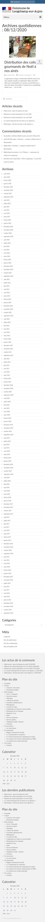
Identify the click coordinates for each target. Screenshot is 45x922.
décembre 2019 (8, 425)
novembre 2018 (8, 468)
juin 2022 (6, 325)
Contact (6, 685)
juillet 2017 (7, 520)
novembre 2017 (8, 507)
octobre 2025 (8, 193)
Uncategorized (27, 75)
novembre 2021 (8, 349)
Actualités (7, 683)
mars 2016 (7, 567)
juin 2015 (6, 586)
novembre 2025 (8, 190)
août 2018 (7, 477)
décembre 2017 (8, 504)
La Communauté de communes (15, 734)
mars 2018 (7, 494)
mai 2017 (6, 527)
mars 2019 (7, 454)
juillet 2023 (7, 283)
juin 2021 (6, 365)
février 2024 (7, 259)
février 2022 (7, 339)
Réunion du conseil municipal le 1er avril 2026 (18, 117)
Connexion (7, 637)
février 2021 (7, 378)
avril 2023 (7, 292)
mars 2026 (7, 177)
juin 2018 (6, 484)
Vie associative (8, 726)
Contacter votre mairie (13, 688)
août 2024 (7, 240)
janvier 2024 (7, 263)
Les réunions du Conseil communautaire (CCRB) (21, 739)
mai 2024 (6, 250)
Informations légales (12, 690)
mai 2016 (6, 560)
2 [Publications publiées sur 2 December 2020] (10, 763)
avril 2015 (7, 593)
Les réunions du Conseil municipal (16, 741)
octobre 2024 (8, 233)
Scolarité (9, 745)
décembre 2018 (8, 464)
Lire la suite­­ (17, 87)
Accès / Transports (11, 694)
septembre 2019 (8, 434)
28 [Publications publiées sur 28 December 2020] (4, 780)
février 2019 (7, 458)
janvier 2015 (7, 600)
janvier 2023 (7, 302)
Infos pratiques (8, 692)
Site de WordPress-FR (10, 646)
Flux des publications (10, 640)
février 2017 (7, 537)
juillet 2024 (7, 243)
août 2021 (7, 359)
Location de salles (11, 707)
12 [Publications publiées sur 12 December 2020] (22, 767)
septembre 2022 (8, 316)
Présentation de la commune (14, 711)
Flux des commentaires (11, 643)
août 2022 (7, 319)
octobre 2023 (8, 273)
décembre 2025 (8, 187)
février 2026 (7, 180)
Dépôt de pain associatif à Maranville (28, 136)
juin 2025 (6, 207)
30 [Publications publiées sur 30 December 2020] (11, 780)
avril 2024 (7, 253)
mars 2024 (7, 256)
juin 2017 (6, 524)
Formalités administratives (14, 702)
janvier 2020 (7, 421)
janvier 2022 (7, 342)
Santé (8, 715)
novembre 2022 (8, 309)
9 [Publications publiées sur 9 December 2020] (10, 767)
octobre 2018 (8, 471)
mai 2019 (6, 448)
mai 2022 (6, 329)
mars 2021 (7, 375)
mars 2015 (7, 596)
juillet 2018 (7, 481)
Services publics (11, 720)
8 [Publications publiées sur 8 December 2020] (7, 767)
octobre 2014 (8, 610)
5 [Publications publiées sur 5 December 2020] (21, 763)
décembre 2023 (8, 266)
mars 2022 (7, 335)
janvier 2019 (7, 461)
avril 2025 (7, 213)
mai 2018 (6, 487)
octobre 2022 (8, 312)
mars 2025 (7, 216)
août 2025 (7, 200)
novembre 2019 (8, 428)
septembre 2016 (8, 553)
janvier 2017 (7, 540)
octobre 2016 (8, 550)
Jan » (8, 783)
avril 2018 (7, 491)
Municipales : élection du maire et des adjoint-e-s (18, 124)
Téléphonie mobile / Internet (14, 722)
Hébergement (10, 705)
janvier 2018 (7, 501)
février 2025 (7, 220)
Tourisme (9, 724)
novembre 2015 (8, 580)
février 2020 (7, 418)
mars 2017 (7, 534)
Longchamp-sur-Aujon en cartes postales (18, 709)
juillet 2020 (7, 401)
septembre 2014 (8, 613)
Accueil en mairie (11, 696)
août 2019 (7, 438)
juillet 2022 (7, 322)
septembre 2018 (8, 474)
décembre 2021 (8, 345)
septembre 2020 (8, 395)
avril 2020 (7, 411)
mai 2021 (6, 368)
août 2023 (7, 279)
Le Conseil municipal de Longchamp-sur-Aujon (20, 737)
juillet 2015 (7, 583)
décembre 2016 (8, 543)
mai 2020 (6, 408)
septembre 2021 (8, 355)
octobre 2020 (8, 392)
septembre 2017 (8, 514)
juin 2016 (6, 557)
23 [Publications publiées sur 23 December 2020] (11, 776)
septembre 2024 (8, 236)
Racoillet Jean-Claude (10, 159)
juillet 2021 (7, 362)
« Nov (4, 783)
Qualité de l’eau (11, 713)
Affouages (9, 698)
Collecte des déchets (12, 700)
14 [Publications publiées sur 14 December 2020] (4, 772)
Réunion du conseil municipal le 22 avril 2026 (17, 114)
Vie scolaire (7, 743)
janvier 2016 (7, 573)
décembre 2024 (8, 226)
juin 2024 (6, 246)
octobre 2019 (8, 431)
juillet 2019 (7, 441)
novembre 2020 (8, 388)
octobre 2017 (8, 510)
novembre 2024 (8, 230)
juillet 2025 (7, 203)
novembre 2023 (8, 269)
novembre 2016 (8, 547)
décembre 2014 (8, 603)
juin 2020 (6, 405)
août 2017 (7, 517)
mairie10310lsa (11, 75)
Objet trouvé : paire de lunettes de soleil (16, 111)
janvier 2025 (7, 223)
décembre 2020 (8, 385)
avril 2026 (7, 174)
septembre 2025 (8, 197)
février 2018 (7, 497)
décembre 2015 (8, 577)
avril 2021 (7, 372)
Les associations (11, 728)
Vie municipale (8, 730)
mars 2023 (7, 296)
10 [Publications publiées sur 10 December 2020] (15, 767)
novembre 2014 (8, 606)
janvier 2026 (7, 183)
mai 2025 (6, 210)
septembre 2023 (8, 276)
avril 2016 (7, 563)
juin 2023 (6, 286)
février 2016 (7, 570)
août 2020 (7, 398)
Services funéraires (12, 717)
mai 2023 (6, 289)
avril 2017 (7, 530)
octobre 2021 (8, 352)
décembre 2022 (8, 306)
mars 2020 (7, 415)
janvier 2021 (7, 382)
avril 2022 (7, 332)
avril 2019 (7, 451)
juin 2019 (6, 444)
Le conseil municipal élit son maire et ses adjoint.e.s (19, 121)
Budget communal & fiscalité (15, 732)
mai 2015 (6, 590)
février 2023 (7, 299)
